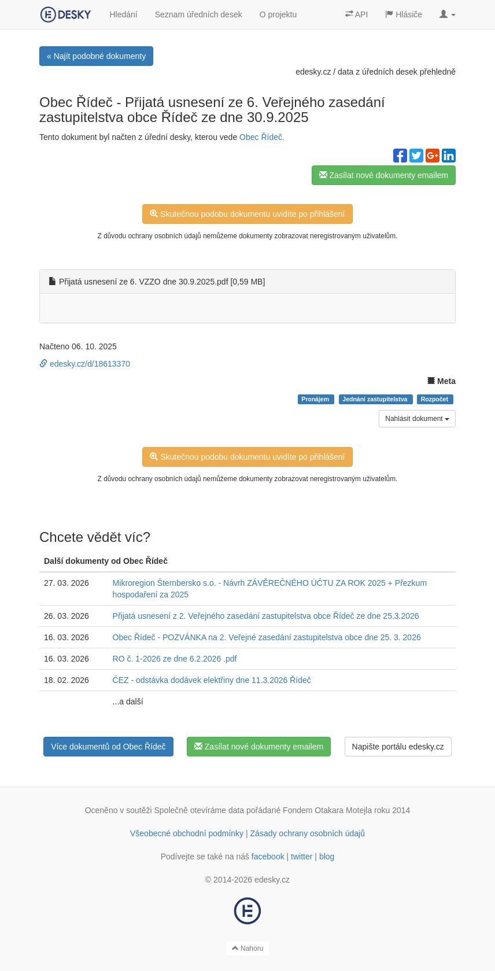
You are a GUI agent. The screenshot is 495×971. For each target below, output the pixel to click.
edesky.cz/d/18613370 (84, 363)
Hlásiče (403, 14)
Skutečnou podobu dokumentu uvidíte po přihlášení (247, 214)
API (356, 14)
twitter (301, 856)
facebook (268, 856)
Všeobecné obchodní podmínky (186, 833)
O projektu (278, 14)
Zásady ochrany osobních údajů (307, 833)
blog (326, 856)
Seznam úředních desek (198, 14)
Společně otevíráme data (199, 810)
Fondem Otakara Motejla (327, 810)
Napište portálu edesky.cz (398, 746)
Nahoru (248, 948)
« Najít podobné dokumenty (96, 56)
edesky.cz (313, 71)
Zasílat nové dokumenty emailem (383, 175)
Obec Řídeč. (262, 137)
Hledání (123, 14)
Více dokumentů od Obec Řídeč (108, 746)
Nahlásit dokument (417, 419)
